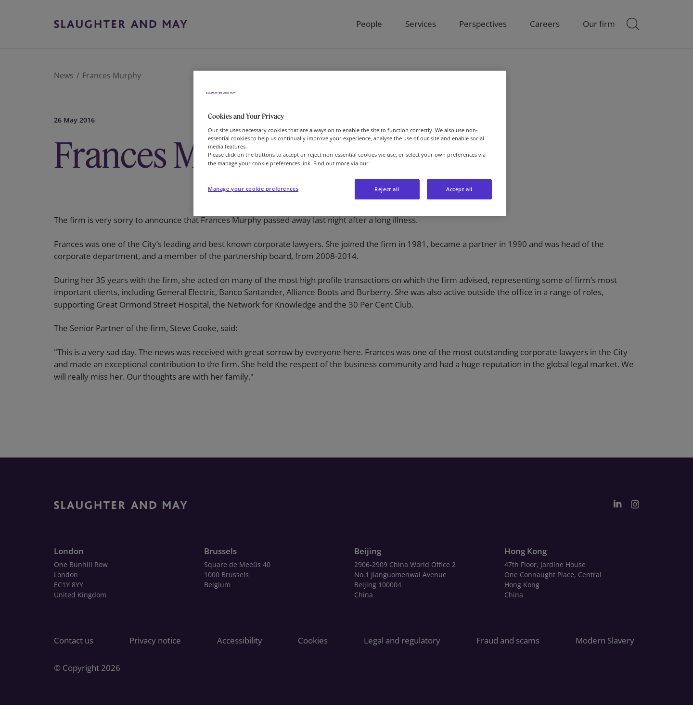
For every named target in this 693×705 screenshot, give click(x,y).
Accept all (459, 189)
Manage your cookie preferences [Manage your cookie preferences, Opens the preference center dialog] (253, 188)
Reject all (386, 189)
